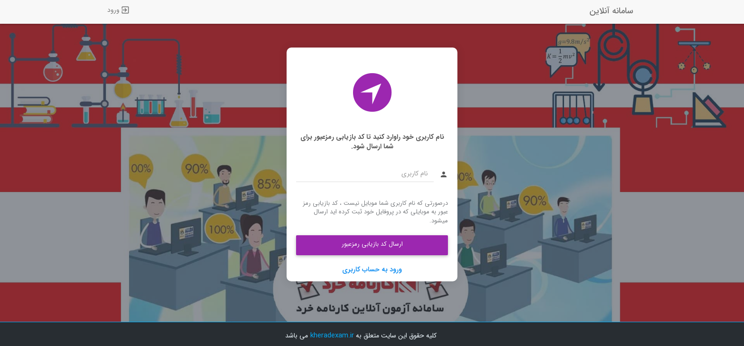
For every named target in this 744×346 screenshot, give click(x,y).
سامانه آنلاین (611, 11)
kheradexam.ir (332, 335)
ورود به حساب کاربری (372, 269)
